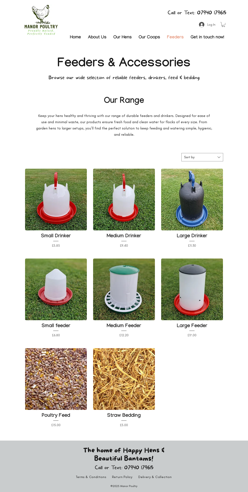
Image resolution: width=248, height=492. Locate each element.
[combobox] (202, 157)
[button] (223, 24)
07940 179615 (211, 13)
